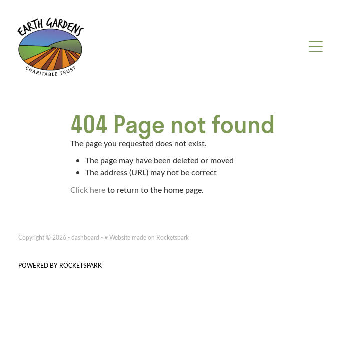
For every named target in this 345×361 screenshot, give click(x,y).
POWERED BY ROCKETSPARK (60, 265)
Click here (87, 189)
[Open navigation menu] (316, 47)
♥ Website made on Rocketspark (146, 237)
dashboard (85, 237)
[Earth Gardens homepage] (160, 46)
